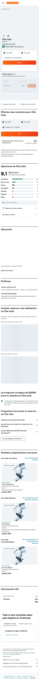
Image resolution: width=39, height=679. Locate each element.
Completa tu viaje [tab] (10, 624)
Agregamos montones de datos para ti (20, 663)
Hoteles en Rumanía (9, 678)
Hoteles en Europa (28, 676)
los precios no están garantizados (11, 654)
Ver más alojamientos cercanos (31, 459)
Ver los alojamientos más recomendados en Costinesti (30, 541)
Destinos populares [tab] (25, 624)
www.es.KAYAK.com (9, 676)
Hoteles (19, 676)
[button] (3, 3)
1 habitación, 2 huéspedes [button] (13, 58)
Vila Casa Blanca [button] (7, 567)
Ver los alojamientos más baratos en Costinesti (30, 499)
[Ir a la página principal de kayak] (12, 3)
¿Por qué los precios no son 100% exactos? (20, 666)
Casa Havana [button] (6, 524)
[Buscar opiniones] (21, 202)
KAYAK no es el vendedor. (20, 660)
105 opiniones (19, 46)
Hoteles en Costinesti (11, 635)
